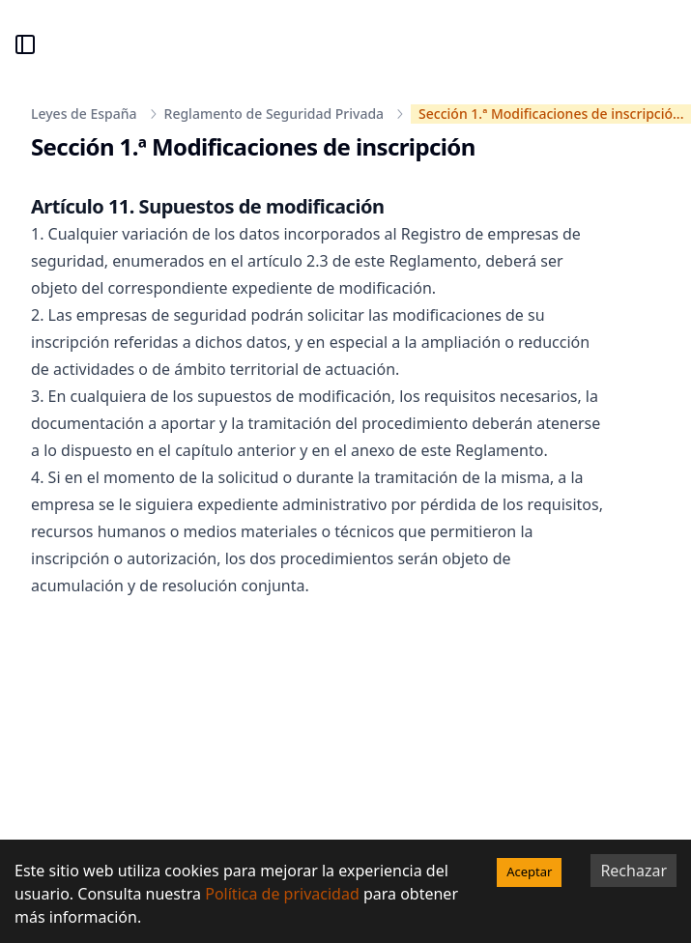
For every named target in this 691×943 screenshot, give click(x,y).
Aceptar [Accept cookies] (529, 871)
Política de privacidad (282, 893)
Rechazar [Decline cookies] (633, 870)
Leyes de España (84, 113)
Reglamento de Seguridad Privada (274, 113)
